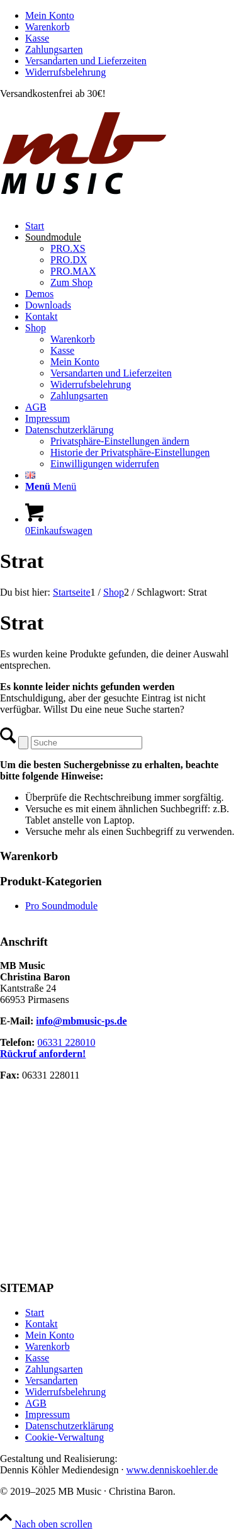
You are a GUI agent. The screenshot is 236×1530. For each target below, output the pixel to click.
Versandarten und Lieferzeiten (86, 60)
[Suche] (86, 742)
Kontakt (41, 1323)
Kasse (37, 38)
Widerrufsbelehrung (65, 72)
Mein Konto (49, 15)
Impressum (47, 1414)
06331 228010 (66, 1042)
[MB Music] (118, 204)
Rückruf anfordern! (43, 1053)
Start (34, 1312)
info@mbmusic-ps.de (81, 1021)
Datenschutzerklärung (69, 1425)
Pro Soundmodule (61, 905)
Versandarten (51, 1380)
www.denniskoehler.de (172, 1470)
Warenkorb (47, 26)
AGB (36, 1403)
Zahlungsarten (54, 49)
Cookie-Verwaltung (64, 1437)
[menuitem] (130, 15)
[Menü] (50, 486)
